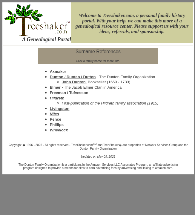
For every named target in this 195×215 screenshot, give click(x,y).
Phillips (57, 124)
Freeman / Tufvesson (69, 92)
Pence (55, 119)
